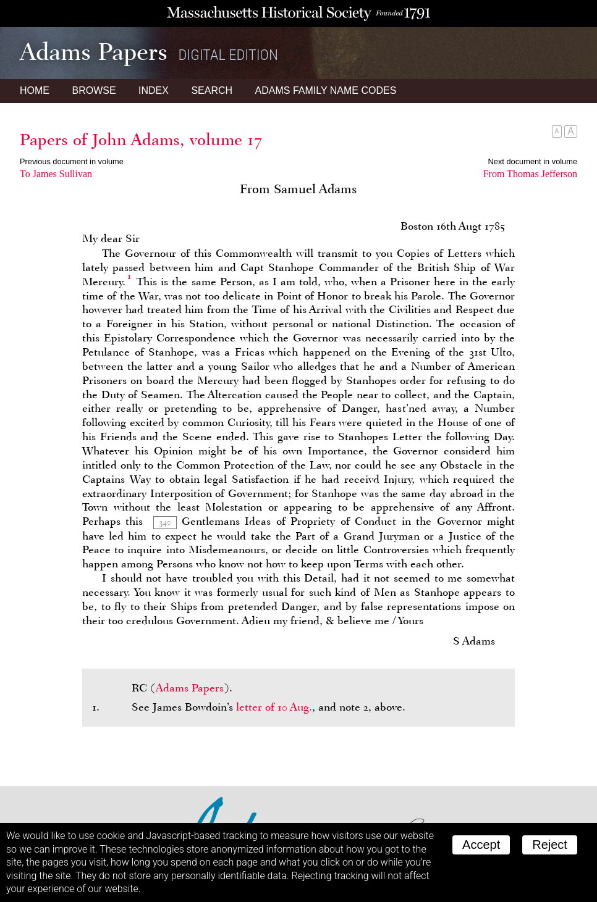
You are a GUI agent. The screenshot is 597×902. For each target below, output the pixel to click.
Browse (94, 90)
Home (34, 90)
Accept (481, 844)
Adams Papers (190, 688)
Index (153, 90)
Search (211, 90)
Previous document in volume (72, 161)
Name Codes (326, 90)
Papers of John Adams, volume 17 (141, 139)
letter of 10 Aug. (274, 707)
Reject (549, 844)
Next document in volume (532, 161)
